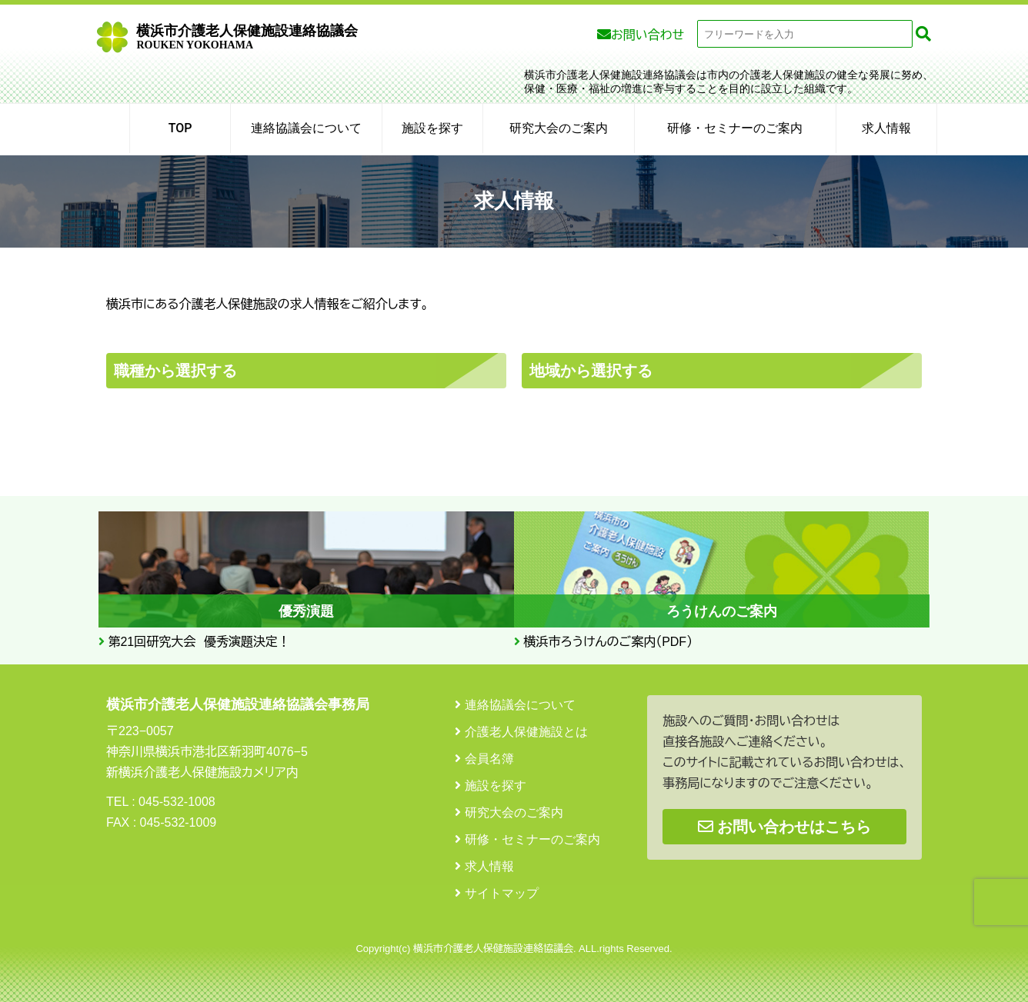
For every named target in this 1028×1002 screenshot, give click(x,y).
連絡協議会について (306, 128)
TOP (180, 128)
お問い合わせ (647, 35)
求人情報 (886, 128)
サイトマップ (502, 893)
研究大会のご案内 (558, 128)
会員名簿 (489, 758)
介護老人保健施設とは (526, 731)
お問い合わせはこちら (784, 826)
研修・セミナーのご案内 (735, 128)
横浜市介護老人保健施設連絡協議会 (247, 37)
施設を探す (432, 128)
